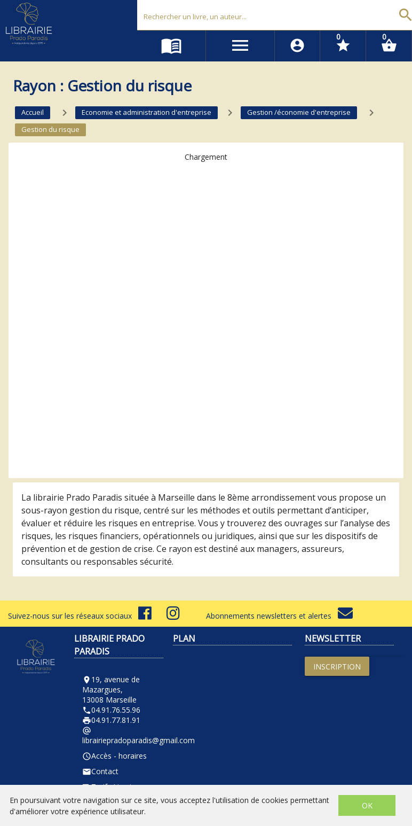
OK (367, 805)
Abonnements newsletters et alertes (279, 616)
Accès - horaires (114, 756)
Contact (100, 771)
